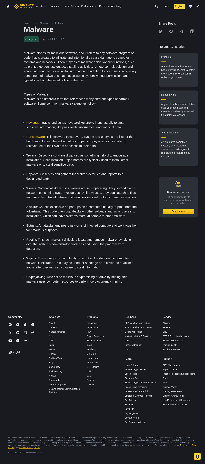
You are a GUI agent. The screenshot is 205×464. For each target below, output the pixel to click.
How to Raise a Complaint (175, 404)
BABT (90, 375)
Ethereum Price (132, 378)
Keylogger (33, 122)
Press (52, 340)
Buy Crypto (92, 327)
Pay (89, 332)
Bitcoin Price (131, 374)
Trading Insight (170, 345)
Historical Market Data (173, 340)
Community (54, 367)
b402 (127, 349)
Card (89, 345)
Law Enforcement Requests (176, 400)
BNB (165, 332)
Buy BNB (129, 404)
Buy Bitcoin (130, 400)
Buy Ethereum (132, 417)
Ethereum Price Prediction (137, 391)
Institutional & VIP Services (138, 336)
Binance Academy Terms (29, 448)
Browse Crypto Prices (135, 369)
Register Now (178, 211)
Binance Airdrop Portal (173, 396)
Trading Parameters (172, 391)
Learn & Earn (131, 365)
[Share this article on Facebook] (171, 31)
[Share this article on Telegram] (181, 31)
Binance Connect (133, 345)
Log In (165, 6)
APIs (165, 382)
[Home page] (24, 6)
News (52, 336)
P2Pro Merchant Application (138, 327)
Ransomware (35, 136)
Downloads (54, 380)
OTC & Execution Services (176, 336)
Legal (51, 345)
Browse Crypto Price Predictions (140, 382)
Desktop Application (58, 384)
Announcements (57, 332)
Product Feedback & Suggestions (179, 374)
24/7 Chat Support (171, 365)
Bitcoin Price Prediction (136, 387)
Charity (90, 384)
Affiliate (166, 323)
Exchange (92, 323)
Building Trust (55, 358)
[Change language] (190, 6)
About (52, 323)
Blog (51, 362)
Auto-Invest (92, 362)
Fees (165, 378)
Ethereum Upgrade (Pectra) (138, 396)
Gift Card (91, 354)
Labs (127, 340)
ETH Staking (93, 367)
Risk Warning (55, 371)
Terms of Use (185, 445)
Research (91, 380)
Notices (52, 375)
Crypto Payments (95, 336)
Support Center (170, 369)
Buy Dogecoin (131, 413)
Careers (53, 327)
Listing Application (133, 332)
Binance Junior (94, 340)
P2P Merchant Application (137, 323)
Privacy (52, 354)
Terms (52, 349)
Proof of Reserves (171, 349)
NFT (89, 371)
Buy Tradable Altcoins (135, 422)
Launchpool (92, 358)
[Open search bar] (155, 6)
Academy (91, 349)
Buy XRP (129, 409)
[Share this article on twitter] (161, 31)
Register (179, 6)
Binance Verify (170, 387)
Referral (166, 327)
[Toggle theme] (197, 6)
